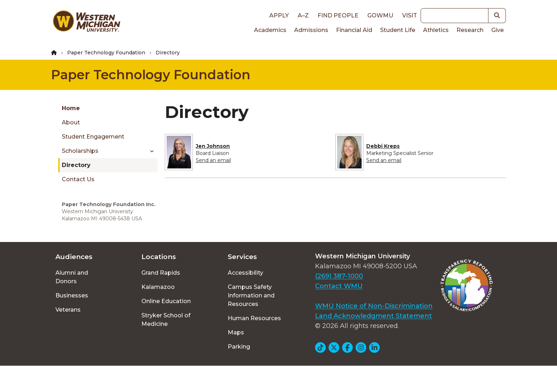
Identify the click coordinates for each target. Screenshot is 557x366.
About (71, 122)
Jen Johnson (213, 146)
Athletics (436, 30)
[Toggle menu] (149, 151)
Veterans (68, 309)
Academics (270, 30)
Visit (409, 15)
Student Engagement (93, 136)
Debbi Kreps (383, 146)
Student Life (397, 30)
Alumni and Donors (71, 277)
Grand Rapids (160, 272)
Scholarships (80, 150)
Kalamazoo (158, 287)
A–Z (303, 15)
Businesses (71, 295)
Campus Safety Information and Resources (251, 295)
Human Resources (254, 318)
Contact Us (78, 179)
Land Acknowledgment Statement (373, 316)
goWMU (380, 15)
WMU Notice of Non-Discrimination (374, 306)
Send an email (213, 160)
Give (497, 30)
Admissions (311, 30)
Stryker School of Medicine (165, 319)
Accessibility (245, 272)
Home (71, 108)
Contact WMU (339, 286)
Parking (239, 346)
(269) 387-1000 (339, 276)
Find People (338, 15)
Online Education (166, 301)
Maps (236, 332)
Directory (76, 165)
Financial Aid (354, 30)
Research (469, 30)
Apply (279, 15)
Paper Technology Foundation (106, 52)
